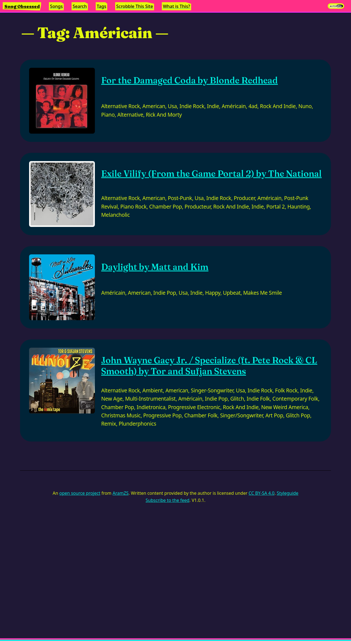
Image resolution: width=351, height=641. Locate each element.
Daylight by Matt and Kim (154, 267)
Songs (56, 6)
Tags (101, 6)
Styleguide (287, 493)
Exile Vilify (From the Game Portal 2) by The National (211, 173)
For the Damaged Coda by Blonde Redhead (189, 80)
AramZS (121, 493)
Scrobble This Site (134, 6)
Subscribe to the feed (167, 500)
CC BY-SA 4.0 (261, 493)
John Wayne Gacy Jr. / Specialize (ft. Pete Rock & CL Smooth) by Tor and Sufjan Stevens (209, 365)
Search (80, 6)
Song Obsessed (22, 6)
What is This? (176, 6)
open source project (79, 493)
